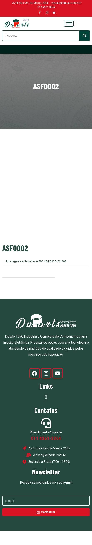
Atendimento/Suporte (46, 447)
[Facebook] (40, 13)
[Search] (84, 36)
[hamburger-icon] (69, 24)
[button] (46, 411)
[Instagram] (47, 13)
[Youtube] (54, 13)
